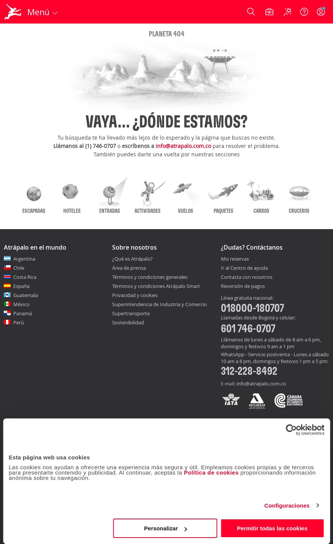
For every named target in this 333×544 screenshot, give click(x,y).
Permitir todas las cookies (272, 528)
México (21, 304)
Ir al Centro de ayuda (244, 268)
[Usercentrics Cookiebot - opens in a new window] (291, 430)
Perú (18, 322)
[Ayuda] (304, 11)
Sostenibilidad (128, 322)
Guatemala (25, 295)
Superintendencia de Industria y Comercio (159, 304)
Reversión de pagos (243, 286)
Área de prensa (129, 267)
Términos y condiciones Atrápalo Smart (156, 286)
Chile (18, 267)
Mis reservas (235, 259)
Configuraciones (287, 505)
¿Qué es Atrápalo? (132, 258)
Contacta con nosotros (246, 277)
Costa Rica (24, 277)
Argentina (24, 258)
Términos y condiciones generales (150, 277)
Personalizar (165, 528)
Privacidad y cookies (135, 295)
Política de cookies (211, 472)
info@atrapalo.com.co (183, 145)
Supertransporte (131, 313)
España (21, 286)
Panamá (22, 313)
